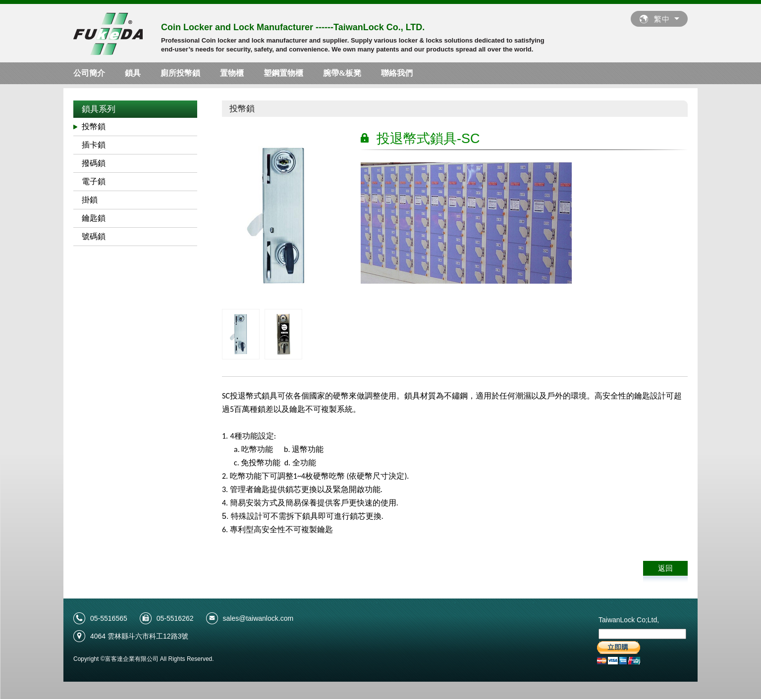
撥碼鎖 (94, 163)
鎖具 (133, 73)
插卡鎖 (94, 145)
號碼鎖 (94, 236)
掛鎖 (90, 200)
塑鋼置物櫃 (283, 73)
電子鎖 (94, 181)
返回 (665, 568)
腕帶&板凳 (342, 73)
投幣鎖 (94, 126)
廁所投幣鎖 (180, 73)
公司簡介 (89, 73)
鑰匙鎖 (94, 218)
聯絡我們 (397, 73)
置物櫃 (232, 73)
